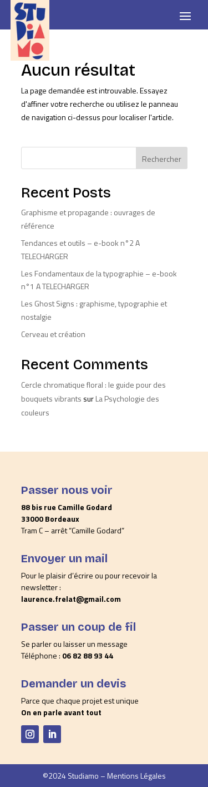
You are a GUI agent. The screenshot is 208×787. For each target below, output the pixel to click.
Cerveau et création (53, 334)
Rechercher (161, 159)
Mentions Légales (136, 775)
